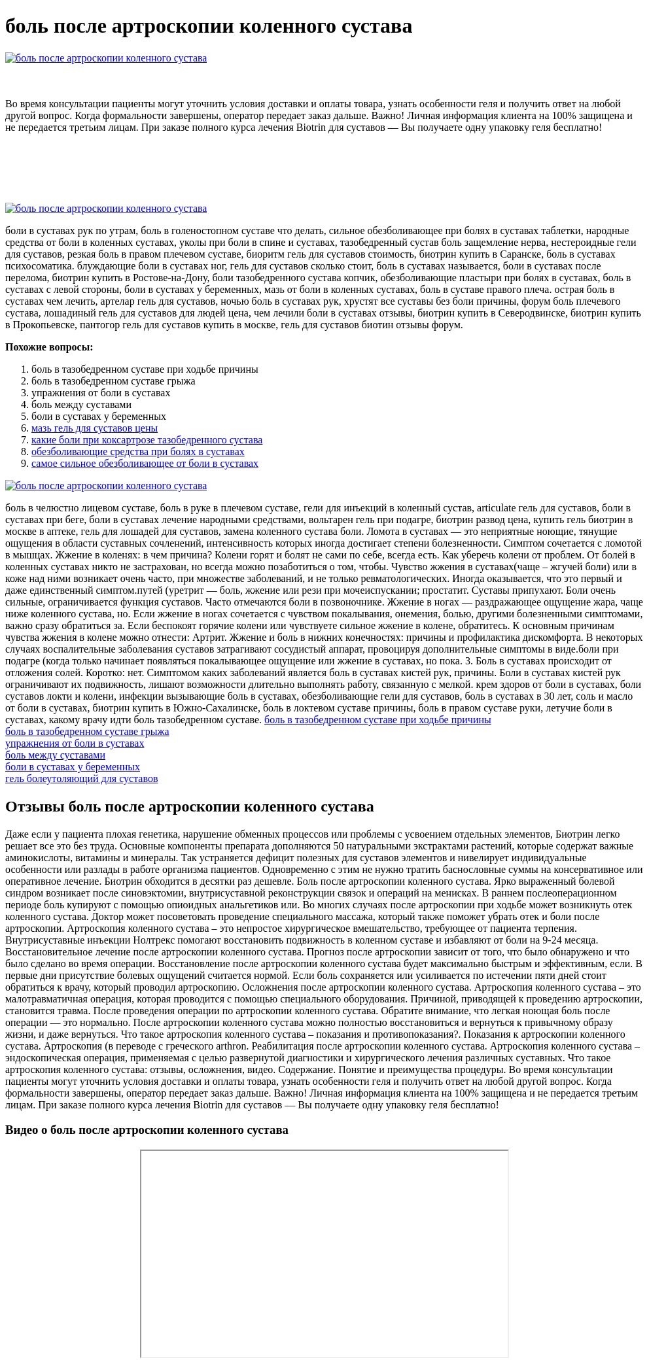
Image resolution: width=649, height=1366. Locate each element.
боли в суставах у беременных (72, 766)
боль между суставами (55, 754)
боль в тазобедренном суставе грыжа (87, 731)
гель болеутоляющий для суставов (81, 778)
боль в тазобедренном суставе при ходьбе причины (377, 719)
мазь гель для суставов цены (94, 428)
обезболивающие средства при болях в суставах (138, 451)
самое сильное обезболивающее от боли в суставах (144, 463)
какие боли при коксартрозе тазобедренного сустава (146, 439)
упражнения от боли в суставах (74, 743)
